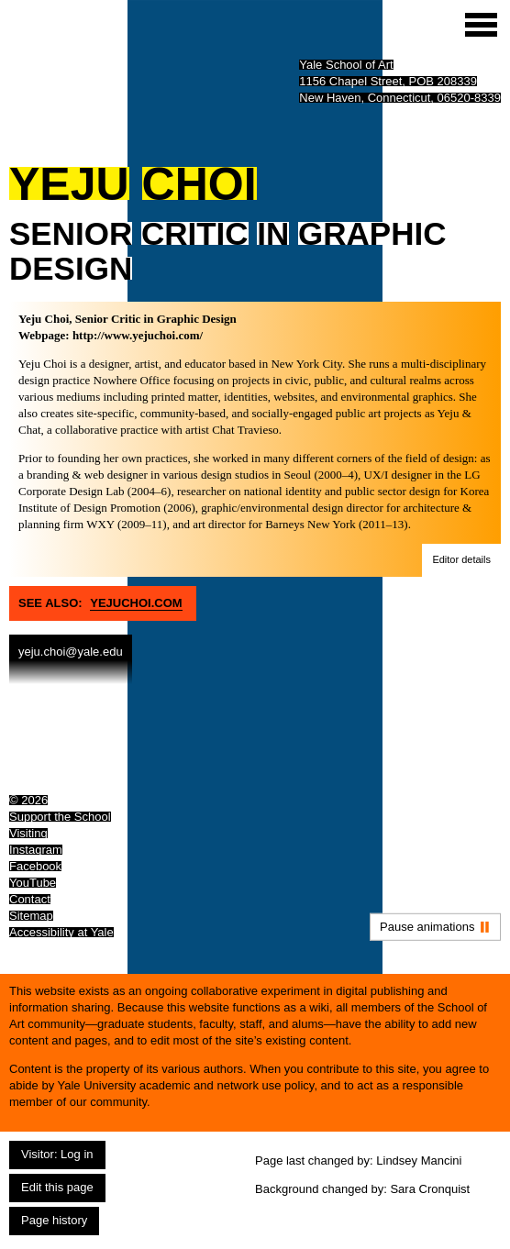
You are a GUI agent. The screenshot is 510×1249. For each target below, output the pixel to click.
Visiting (28, 833)
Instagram (35, 850)
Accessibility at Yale (61, 932)
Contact (29, 899)
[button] (461, 560)
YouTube (32, 883)
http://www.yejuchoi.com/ (137, 335)
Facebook (35, 866)
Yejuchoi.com (136, 603)
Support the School (60, 816)
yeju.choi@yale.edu (70, 651)
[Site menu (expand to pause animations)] (481, 24)
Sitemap (31, 916)
